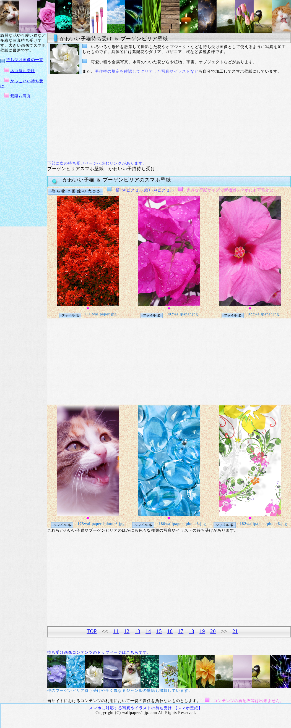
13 (137, 631)
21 (235, 631)
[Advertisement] (151, 118)
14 (148, 631)
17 (180, 631)
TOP (92, 631)
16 (170, 631)
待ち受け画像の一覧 (24, 60)
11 (116, 631)
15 (159, 631)
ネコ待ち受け (22, 71)
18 (191, 631)
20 (213, 631)
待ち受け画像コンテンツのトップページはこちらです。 (99, 652)
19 (202, 631)
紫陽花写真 (20, 96)
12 (126, 631)
